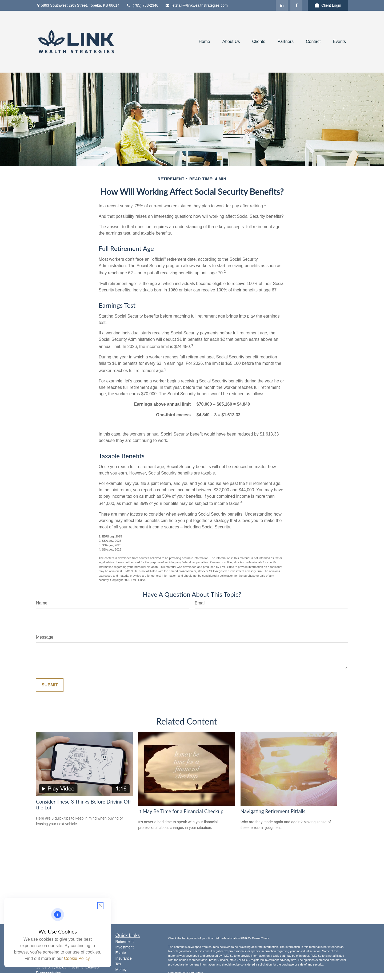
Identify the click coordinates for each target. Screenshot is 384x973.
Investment (124, 947)
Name (41, 603)
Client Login (328, 5)
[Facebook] (296, 5)
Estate (120, 953)
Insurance (123, 958)
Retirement (124, 941)
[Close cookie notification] (100, 905)
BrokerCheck (260, 938)
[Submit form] (49, 685)
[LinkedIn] (282, 5)
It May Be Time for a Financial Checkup (180, 811)
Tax (118, 964)
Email (200, 603)
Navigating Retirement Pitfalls (273, 811)
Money (121, 969)
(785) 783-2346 (142, 5)
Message (44, 637)
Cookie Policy (77, 958)
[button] (204, 41)
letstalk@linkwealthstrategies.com (196, 5)
